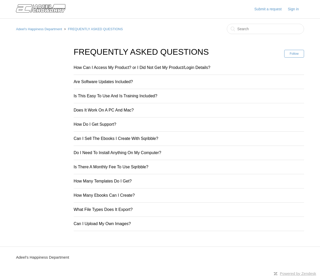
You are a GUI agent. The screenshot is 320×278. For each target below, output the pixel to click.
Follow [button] (294, 53)
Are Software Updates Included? (103, 82)
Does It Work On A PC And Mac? (104, 110)
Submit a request (268, 9)
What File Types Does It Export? (103, 209)
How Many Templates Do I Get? (103, 181)
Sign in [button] (293, 9)
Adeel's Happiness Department (39, 29)
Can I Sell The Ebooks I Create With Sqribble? (116, 138)
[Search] (265, 29)
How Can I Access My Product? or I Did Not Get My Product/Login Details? (142, 67)
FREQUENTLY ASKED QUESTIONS (95, 29)
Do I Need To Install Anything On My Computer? (117, 152)
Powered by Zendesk (298, 273)
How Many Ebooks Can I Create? (104, 195)
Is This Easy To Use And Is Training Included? (115, 96)
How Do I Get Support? (95, 124)
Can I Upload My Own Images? (102, 223)
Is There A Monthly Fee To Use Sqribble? (111, 167)
